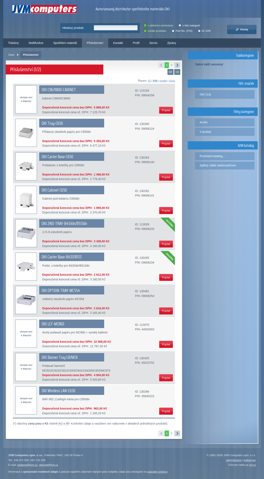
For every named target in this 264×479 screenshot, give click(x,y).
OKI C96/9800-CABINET (59, 89)
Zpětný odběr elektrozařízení (218, 165)
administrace (233, 460)
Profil (136, 43)
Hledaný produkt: (73, 27)
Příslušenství (95, 43)
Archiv (203, 122)
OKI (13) (205, 94)
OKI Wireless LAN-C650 (58, 390)
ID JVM (204, 30)
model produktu (155, 30)
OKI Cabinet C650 (54, 190)
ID (149, 80)
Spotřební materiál (65, 43)
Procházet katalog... (212, 156)
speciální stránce (157, 471)
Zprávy (171, 43)
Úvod (11, 54)
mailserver (249, 460)
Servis (153, 43)
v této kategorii (189, 25)
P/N (155, 80)
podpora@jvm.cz (27, 464)
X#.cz (252, 464)
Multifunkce (36, 43)
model (163, 80)
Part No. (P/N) (182, 30)
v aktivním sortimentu (158, 25)
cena (172, 80)
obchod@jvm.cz (48, 464)
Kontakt (118, 43)
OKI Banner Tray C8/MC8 (60, 357)
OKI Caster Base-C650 (57, 156)
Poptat (166, 110)
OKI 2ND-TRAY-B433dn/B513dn (64, 223)
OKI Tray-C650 (52, 123)
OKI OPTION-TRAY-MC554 (61, 290)
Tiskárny (13, 43)
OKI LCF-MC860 (53, 324)
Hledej (242, 29)
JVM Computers (44, 9)
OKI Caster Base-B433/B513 (61, 257)
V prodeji (205, 131)
